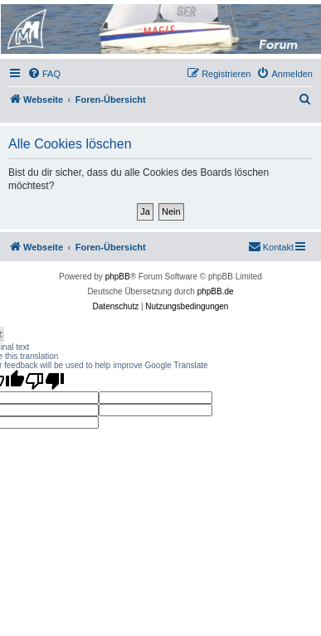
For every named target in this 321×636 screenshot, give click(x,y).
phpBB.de (215, 291)
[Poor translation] (45, 380)
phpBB (117, 276)
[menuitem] (44, 74)
